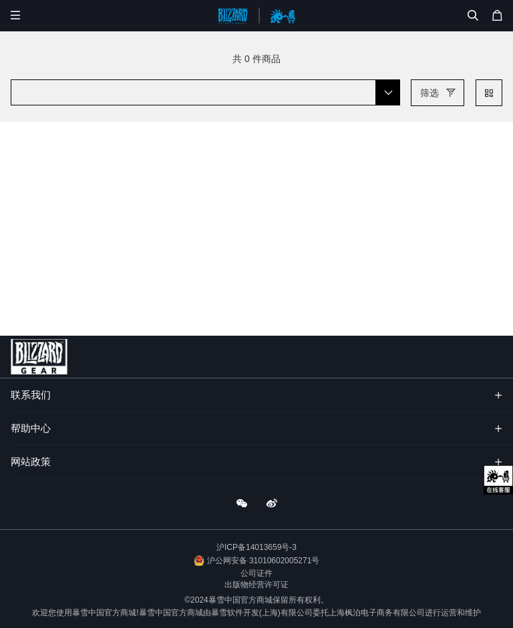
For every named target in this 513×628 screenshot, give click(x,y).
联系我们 (31, 394)
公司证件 (256, 573)
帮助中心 (31, 428)
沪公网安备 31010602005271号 (263, 560)
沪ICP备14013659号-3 (256, 547)
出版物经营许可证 (256, 584)
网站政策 (31, 461)
